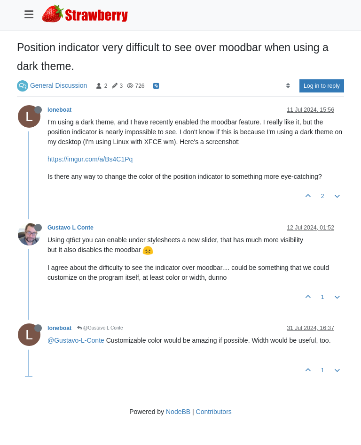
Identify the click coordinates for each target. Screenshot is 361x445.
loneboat (59, 110)
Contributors (214, 411)
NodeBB (178, 411)
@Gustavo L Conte (100, 327)
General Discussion (58, 85)
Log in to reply (322, 86)
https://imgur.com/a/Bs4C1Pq (90, 159)
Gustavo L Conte (70, 227)
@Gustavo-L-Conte (75, 340)
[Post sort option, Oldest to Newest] (288, 85)
